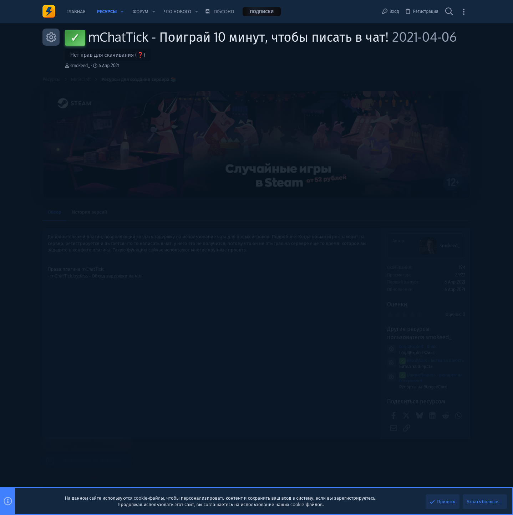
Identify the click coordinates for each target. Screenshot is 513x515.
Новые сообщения (413, 310)
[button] (122, 12)
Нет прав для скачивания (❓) (107, 54)
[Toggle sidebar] (464, 11)
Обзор (54, 212)
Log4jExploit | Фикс (322, 346)
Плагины (406, 347)
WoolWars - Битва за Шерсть (335, 360)
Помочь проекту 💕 (414, 242)
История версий (89, 212)
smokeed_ (80, 65)
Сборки (404, 422)
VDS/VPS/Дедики (414, 390)
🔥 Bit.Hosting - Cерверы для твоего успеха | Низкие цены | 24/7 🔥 (430, 366)
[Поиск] (449, 11)
